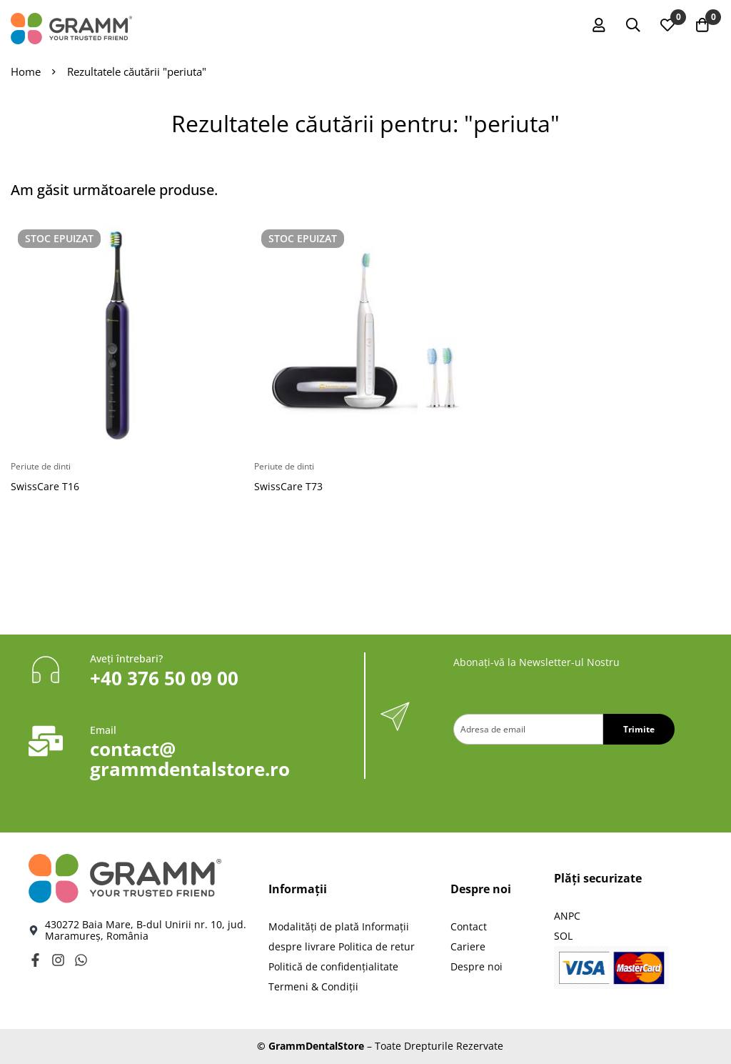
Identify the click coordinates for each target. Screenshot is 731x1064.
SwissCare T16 (45, 486)
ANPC (567, 916)
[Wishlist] (666, 25)
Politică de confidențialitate (333, 966)
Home (26, 71)
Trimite (639, 729)
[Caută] (630, 25)
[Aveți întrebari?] (46, 669)
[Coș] (702, 25)
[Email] (46, 741)
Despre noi (476, 966)
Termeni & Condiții (313, 986)
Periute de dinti (41, 466)
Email (103, 730)
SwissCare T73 (288, 486)
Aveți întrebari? (126, 658)
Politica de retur (376, 946)
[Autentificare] (594, 25)
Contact (468, 926)
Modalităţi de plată (313, 926)
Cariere (467, 946)
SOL (563, 936)
